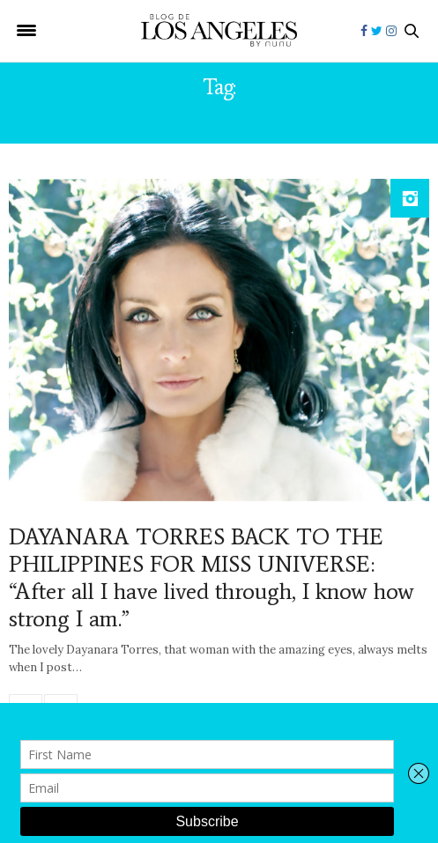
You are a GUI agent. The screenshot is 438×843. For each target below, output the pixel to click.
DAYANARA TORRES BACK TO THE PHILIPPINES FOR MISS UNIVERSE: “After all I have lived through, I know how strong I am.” (211, 577)
